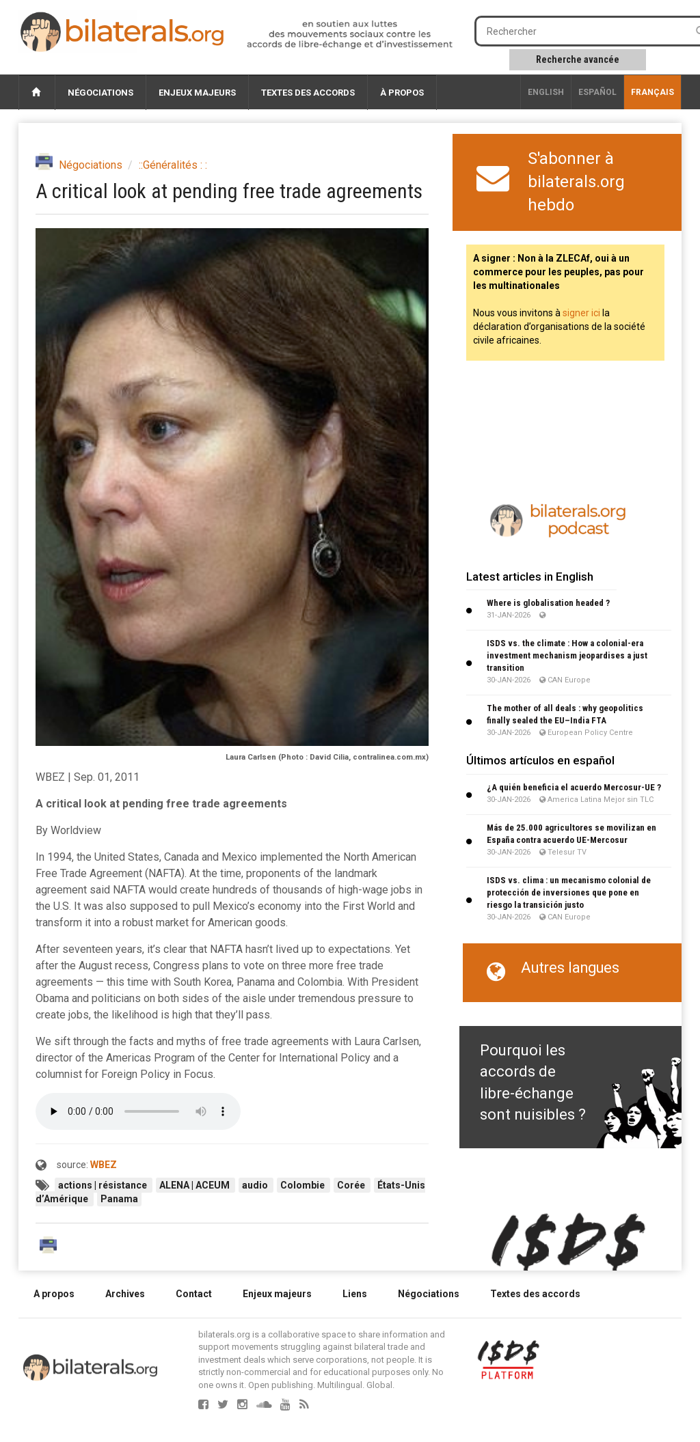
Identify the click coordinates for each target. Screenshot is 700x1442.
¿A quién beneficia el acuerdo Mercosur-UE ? (574, 787)
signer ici (581, 312)
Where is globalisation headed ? (548, 603)
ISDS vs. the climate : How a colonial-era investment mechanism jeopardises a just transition (567, 655)
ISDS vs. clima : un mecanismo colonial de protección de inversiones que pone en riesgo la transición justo (569, 892)
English (546, 92)
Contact (194, 1293)
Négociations (100, 92)
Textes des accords (308, 92)
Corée (352, 1185)
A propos (54, 1293)
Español (597, 92)
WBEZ (103, 1164)
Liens (354, 1293)
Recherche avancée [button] (577, 59)
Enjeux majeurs (197, 92)
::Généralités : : (173, 164)
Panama (119, 1198)
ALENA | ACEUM (195, 1185)
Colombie (303, 1185)
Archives (125, 1293)
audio (256, 1185)
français (652, 92)
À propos (402, 92)
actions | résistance (103, 1185)
